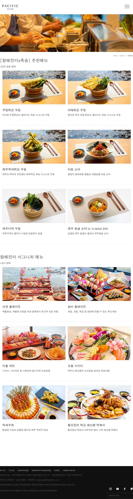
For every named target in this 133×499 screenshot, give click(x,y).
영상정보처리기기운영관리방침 (41, 470)
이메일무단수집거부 (69, 470)
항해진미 (122, 55)
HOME (115, 55)
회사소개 (2, 470)
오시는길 (11, 470)
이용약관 (57, 470)
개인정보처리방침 (23, 470)
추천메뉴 (130, 55)
